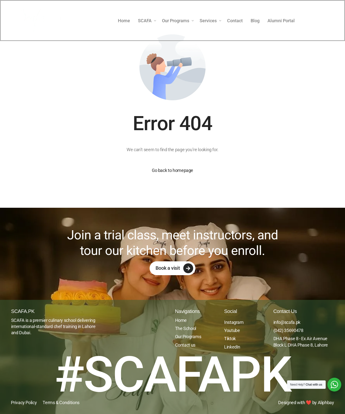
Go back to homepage (172, 170)
